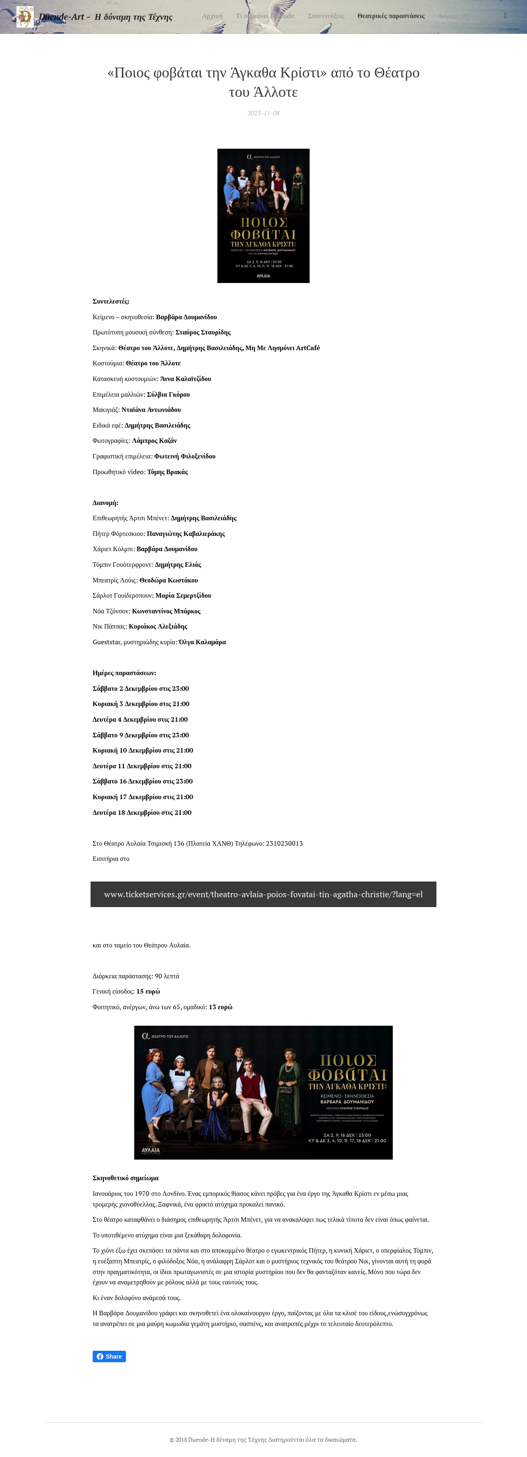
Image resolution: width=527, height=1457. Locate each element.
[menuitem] (433, 17)
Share (109, 1356)
